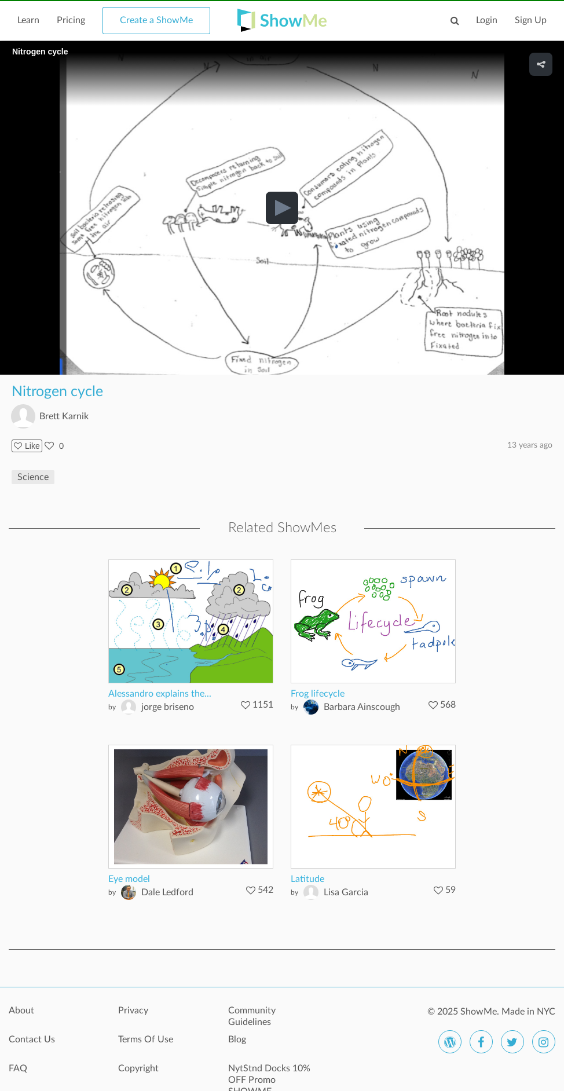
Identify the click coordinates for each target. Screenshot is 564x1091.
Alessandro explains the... (159, 693)
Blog (237, 1039)
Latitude (307, 879)
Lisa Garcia (346, 892)
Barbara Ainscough (362, 707)
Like (27, 446)
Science (33, 477)
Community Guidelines (252, 1016)
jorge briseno (167, 707)
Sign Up (531, 20)
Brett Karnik (64, 416)
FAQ (18, 1068)
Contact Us (32, 1039)
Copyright (138, 1068)
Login (486, 20)
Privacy (133, 1010)
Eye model (129, 879)
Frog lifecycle (318, 693)
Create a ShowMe (156, 20)
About (21, 1010)
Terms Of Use (145, 1039)
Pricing (71, 20)
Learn (28, 20)
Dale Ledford (167, 892)
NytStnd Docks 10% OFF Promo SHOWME (269, 1075)
